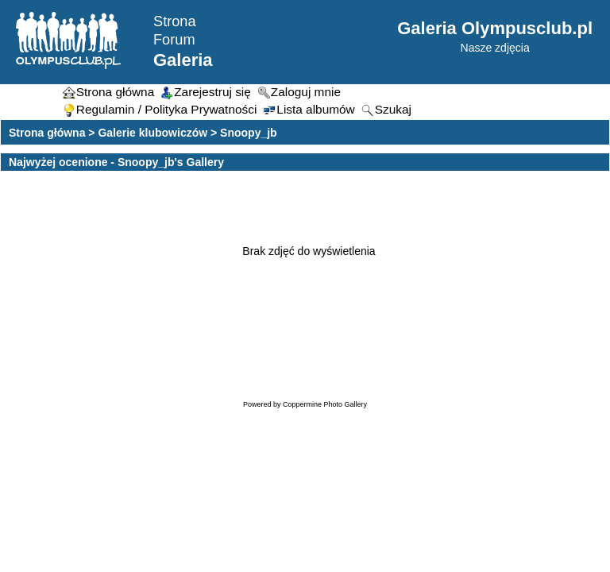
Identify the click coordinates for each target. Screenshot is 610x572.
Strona (174, 21)
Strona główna (47, 132)
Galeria (183, 60)
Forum (174, 40)
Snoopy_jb (248, 132)
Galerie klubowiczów (152, 132)
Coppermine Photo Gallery (325, 404)
